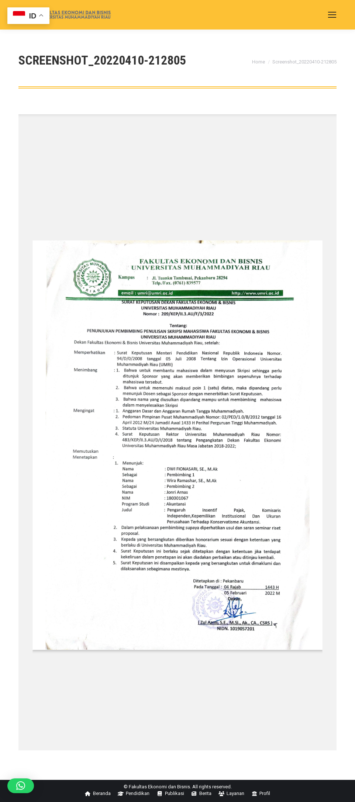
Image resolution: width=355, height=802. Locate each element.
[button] (20, 785)
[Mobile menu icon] (332, 14)
